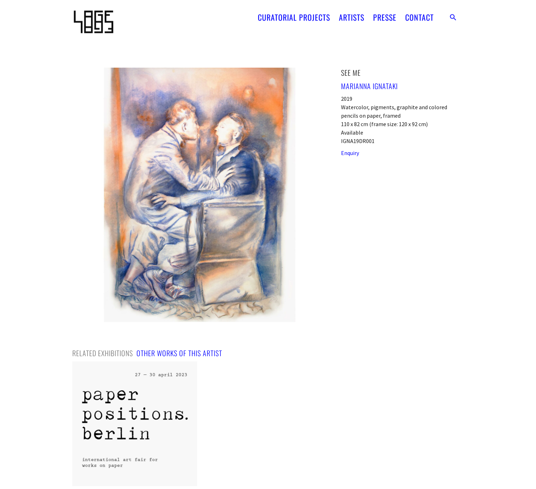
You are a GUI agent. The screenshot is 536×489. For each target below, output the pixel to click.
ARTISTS (351, 14)
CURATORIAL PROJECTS (294, 14)
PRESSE (384, 14)
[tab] (102, 353)
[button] (453, 15)
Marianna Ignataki (369, 86)
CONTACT (419, 14)
